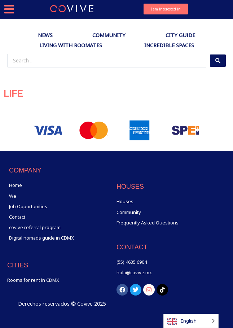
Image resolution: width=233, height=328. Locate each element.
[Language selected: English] (191, 321)
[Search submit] (218, 60)
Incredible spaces (169, 45)
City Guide (180, 35)
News (45, 35)
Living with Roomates (70, 45)
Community (109, 35)
